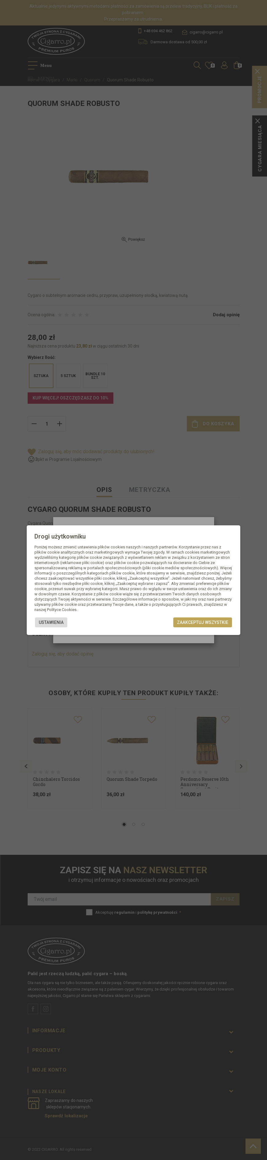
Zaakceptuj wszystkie (202, 622)
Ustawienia (51, 622)
